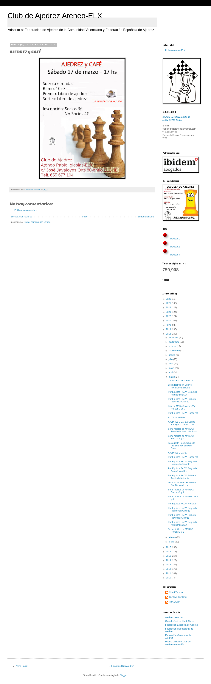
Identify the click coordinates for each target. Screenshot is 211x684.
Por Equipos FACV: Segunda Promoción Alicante (182, 462)
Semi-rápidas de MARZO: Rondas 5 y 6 (181, 437)
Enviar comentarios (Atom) (37, 222)
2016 (169, 551)
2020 (169, 325)
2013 (169, 564)
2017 (169, 547)
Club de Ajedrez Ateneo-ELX (54, 16)
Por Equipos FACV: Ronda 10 (183, 413)
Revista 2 (175, 246)
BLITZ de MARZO (177, 417)
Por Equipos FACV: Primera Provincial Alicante (182, 400)
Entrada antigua (146, 216)
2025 (169, 303)
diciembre (174, 337)
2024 (169, 307)
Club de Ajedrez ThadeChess (179, 621)
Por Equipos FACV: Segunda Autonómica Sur (182, 393)
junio (171, 363)
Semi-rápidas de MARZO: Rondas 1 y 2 (181, 530)
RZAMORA (174, 602)
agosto (172, 355)
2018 (169, 333)
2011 (169, 573)
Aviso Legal (21, 666)
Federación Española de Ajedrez (181, 625)
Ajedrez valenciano (174, 617)
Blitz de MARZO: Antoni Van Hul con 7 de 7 (182, 407)
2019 (169, 329)
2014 (169, 560)
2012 (169, 569)
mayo (172, 368)
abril (171, 372)
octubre (173, 346)
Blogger (123, 675)
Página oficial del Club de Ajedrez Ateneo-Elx (177, 643)
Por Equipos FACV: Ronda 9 (182, 503)
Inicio (85, 216)
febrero (172, 537)
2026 (169, 299)
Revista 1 (175, 238)
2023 (169, 312)
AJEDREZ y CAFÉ (177, 452)
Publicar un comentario (25, 210)
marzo (172, 377)
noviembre (174, 342)
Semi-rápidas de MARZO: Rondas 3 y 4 (181, 491)
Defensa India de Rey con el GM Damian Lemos (182, 484)
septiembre (174, 350)
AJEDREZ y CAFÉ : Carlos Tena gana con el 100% (181, 423)
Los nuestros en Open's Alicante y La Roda (180, 386)
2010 (169, 577)
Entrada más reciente (21, 216)
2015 (169, 556)
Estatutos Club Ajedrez (122, 666)
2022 (169, 316)
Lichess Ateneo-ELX (175, 50)
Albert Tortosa (176, 592)
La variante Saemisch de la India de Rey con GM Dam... (181, 446)
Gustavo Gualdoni (178, 597)
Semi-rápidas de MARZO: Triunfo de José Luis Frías (182, 430)
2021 (169, 320)
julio (171, 359)
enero (172, 541)
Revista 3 (175, 254)
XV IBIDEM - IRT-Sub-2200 (181, 380)
